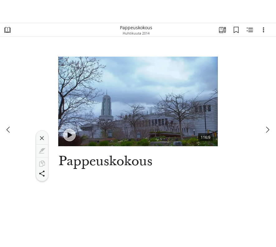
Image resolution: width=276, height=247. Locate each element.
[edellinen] (8, 130)
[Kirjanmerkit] (236, 30)
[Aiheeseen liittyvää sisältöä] (250, 30)
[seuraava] (267, 130)
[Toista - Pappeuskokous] (69, 135)
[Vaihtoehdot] (263, 30)
